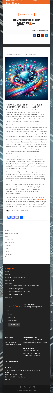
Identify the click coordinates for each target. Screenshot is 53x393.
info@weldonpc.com (13, 3)
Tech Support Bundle (11, 233)
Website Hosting (10, 242)
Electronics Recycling (15, 294)
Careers (8, 275)
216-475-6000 (34, 351)
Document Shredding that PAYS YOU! (20, 291)
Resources (8, 254)
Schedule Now (14, 324)
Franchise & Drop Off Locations (16, 277)
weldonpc (10, 54)
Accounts (8, 245)
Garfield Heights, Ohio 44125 (14, 344)
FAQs (6, 248)
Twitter (33, 307)
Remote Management (16, 289)
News (26, 54)
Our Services (10, 283)
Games (10, 311)
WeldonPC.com (30, 390)
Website (7, 379)
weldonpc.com (39, 199)
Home (7, 230)
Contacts (8, 257)
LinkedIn (39, 307)
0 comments (33, 54)
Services (7, 236)
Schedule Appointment (26, 14)
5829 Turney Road (10, 342)
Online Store (9, 239)
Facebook (27, 307)
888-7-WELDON (35, 353)
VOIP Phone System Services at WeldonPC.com (24, 286)
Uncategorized (12, 320)
